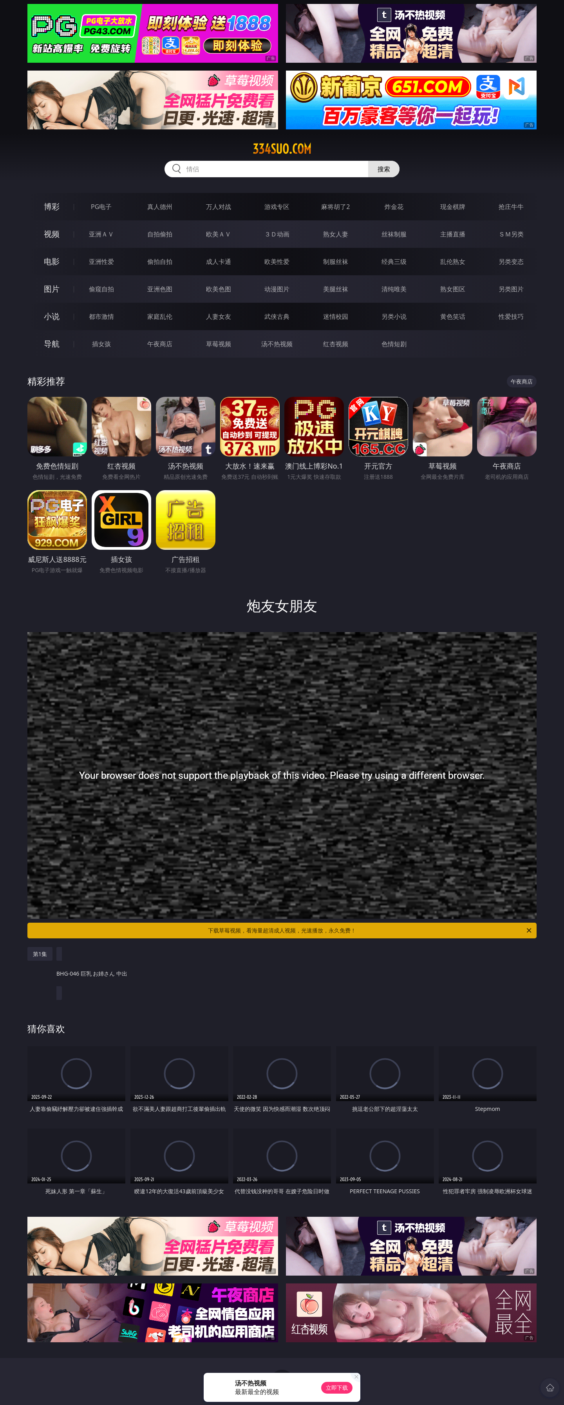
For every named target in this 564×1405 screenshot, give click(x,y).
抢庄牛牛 (511, 206)
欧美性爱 (276, 261)
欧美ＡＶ (218, 234)
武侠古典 (276, 316)
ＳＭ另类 (511, 234)
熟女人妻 (335, 234)
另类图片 (511, 289)
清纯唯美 (394, 289)
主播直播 (452, 234)
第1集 (40, 954)
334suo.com (282, 149)
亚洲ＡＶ (101, 234)
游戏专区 (276, 206)
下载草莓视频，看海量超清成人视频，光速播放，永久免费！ (370, 930)
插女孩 (101, 344)
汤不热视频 (277, 344)
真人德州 (159, 206)
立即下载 (337, 1387)
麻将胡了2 (335, 206)
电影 (52, 261)
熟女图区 (452, 289)
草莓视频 (218, 344)
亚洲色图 (159, 289)
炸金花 (394, 206)
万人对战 (218, 206)
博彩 (52, 206)
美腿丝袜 (335, 289)
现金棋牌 (452, 206)
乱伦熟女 (452, 261)
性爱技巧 (511, 316)
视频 (52, 234)
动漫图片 (276, 289)
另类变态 (511, 261)
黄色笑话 (452, 316)
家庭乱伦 (159, 316)
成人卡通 (218, 261)
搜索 (384, 169)
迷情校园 (335, 316)
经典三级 (394, 261)
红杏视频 (335, 344)
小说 (52, 316)
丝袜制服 (394, 234)
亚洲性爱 (101, 261)
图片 (52, 289)
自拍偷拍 (159, 234)
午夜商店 (159, 344)
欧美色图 (218, 289)
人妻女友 (218, 316)
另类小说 (394, 316)
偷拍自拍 (159, 261)
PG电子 (101, 206)
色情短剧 (394, 344)
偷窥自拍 (101, 289)
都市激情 (101, 316)
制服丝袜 (335, 261)
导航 (52, 343)
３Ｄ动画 (276, 234)
